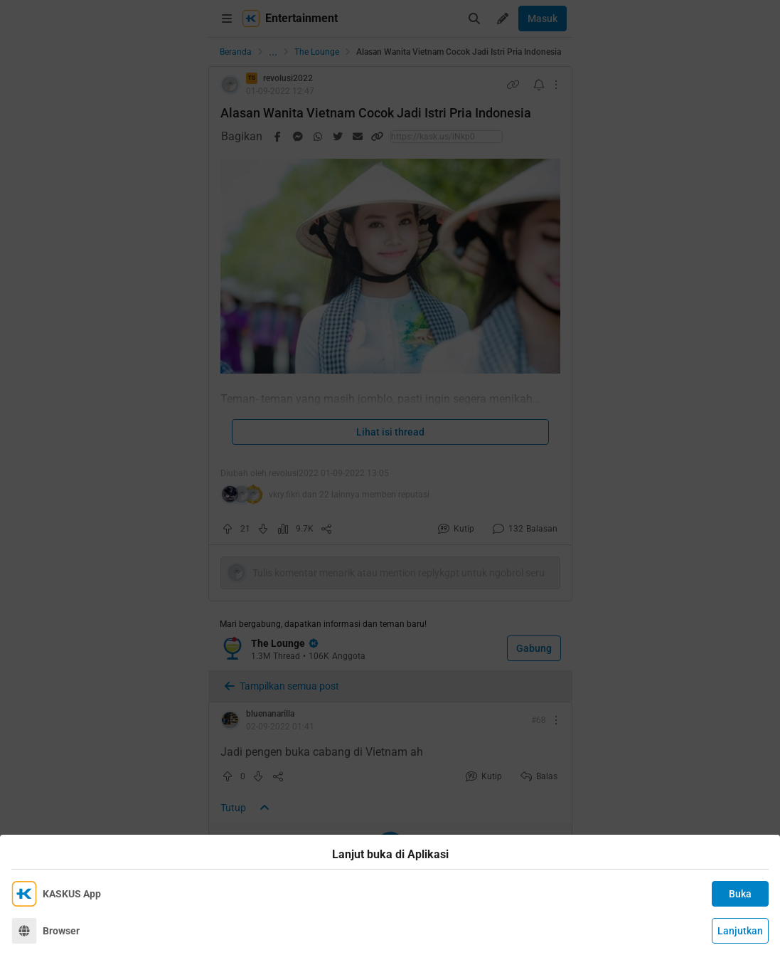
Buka (740, 893)
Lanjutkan (740, 930)
